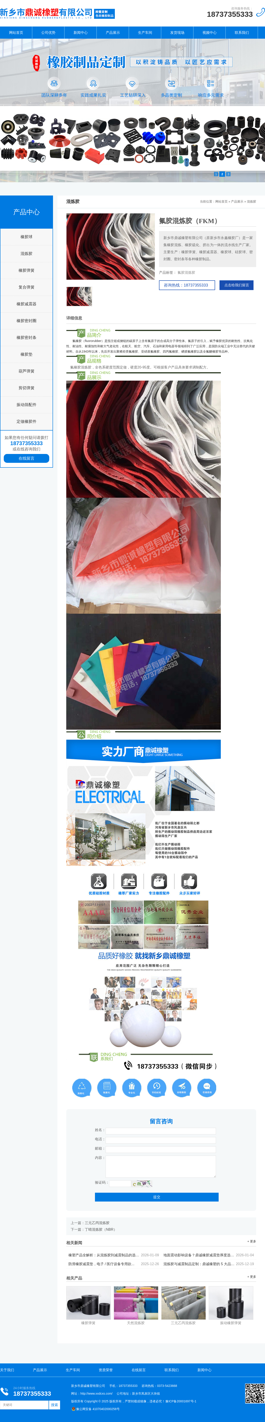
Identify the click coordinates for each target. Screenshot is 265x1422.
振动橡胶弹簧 (230, 1323)
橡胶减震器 (26, 304)
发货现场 (177, 32)
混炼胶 (26, 253)
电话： (100, 1139)
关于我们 (7, 1370)
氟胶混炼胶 (186, 272)
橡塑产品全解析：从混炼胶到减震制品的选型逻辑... (113, 1255)
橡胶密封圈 (26, 321)
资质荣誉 (106, 1370)
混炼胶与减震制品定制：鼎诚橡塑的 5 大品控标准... (208, 1264)
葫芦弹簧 (26, 371)
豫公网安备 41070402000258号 (96, 1409)
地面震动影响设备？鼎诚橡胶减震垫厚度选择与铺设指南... (208, 1255)
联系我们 (242, 32)
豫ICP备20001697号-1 (180, 1401)
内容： (100, 1158)
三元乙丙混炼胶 (97, 1223)
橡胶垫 (26, 354)
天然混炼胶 (136, 1323)
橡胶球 (26, 237)
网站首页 (16, 32)
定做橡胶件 (26, 421)
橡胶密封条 (26, 337)
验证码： (102, 1182)
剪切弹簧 (26, 388)
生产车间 (145, 32)
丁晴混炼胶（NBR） (101, 1229)
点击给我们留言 (236, 285)
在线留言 (26, 458)
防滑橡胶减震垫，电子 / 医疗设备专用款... (113, 1264)
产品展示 (113, 32)
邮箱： (100, 1148)
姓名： (100, 1130)
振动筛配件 (26, 404)
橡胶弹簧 (26, 270)
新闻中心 (81, 32)
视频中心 (210, 32)
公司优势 (48, 32)
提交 (156, 1197)
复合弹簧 (26, 287)
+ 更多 (251, 1241)
